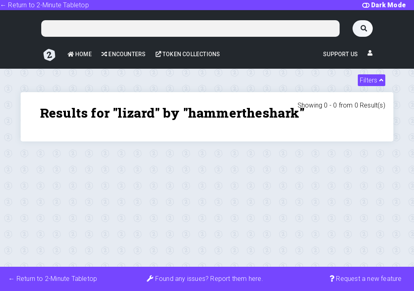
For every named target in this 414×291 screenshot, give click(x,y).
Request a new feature (366, 279)
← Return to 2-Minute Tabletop (44, 5)
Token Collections (188, 54)
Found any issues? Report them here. (205, 279)
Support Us (340, 54)
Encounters (123, 54)
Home (80, 54)
